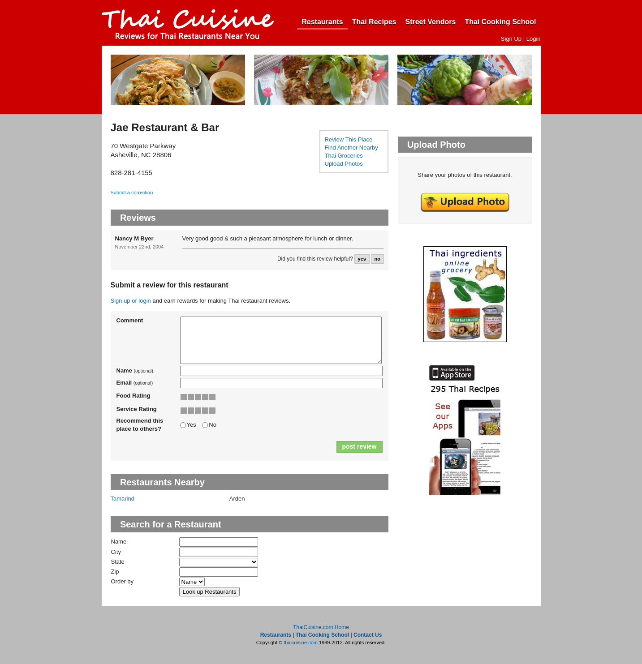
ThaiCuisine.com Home (321, 627)
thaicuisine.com (301, 642)
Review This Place (349, 139)
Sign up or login (131, 300)
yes (362, 258)
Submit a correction (132, 192)
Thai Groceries (344, 155)
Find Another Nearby (351, 147)
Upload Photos (344, 163)
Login (533, 38)
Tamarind (122, 498)
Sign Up (511, 38)
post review (359, 446)
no (377, 258)
